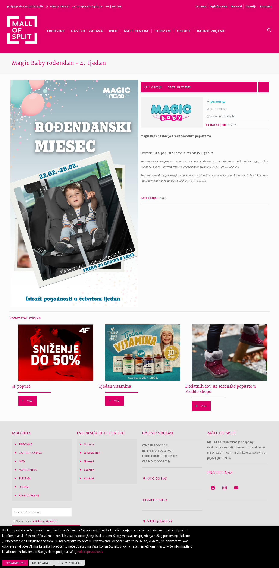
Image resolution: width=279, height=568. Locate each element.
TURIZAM (24, 478)
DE (120, 6)
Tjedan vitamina (115, 386)
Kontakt (266, 6)
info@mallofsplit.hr (89, 6)
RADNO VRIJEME (29, 495)
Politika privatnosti (159, 521)
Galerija (251, 6)
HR (107, 6)
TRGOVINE (25, 444)
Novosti (236, 6)
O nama (200, 6)
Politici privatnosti (90, 551)
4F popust (21, 386)
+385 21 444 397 (59, 6)
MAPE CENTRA (28, 470)
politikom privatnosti (45, 521)
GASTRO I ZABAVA (30, 453)
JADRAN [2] (217, 102)
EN (113, 6)
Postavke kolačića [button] (69, 563)
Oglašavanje (218, 6)
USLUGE (24, 487)
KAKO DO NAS (156, 478)
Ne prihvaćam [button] (41, 563)
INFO (22, 461)
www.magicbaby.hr (222, 116)
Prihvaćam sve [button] (15, 563)
